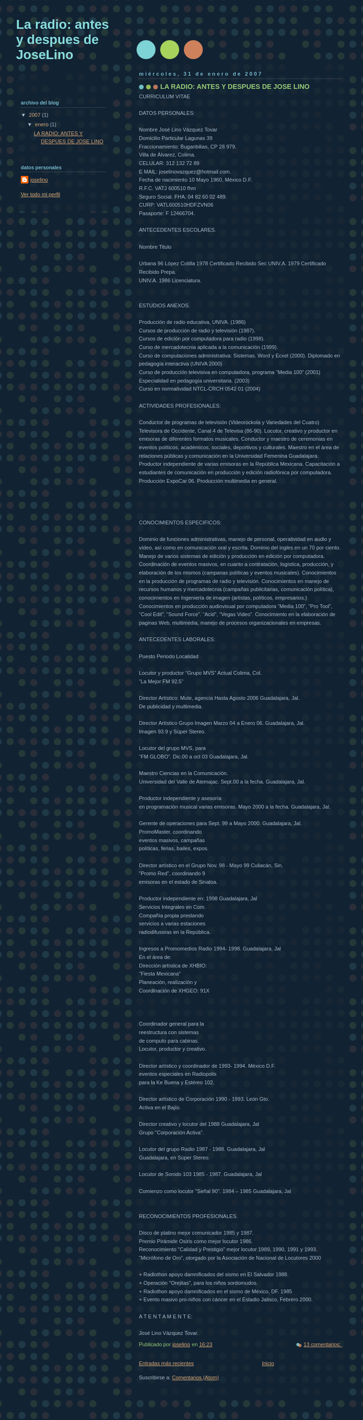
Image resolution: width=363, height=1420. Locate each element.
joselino (39, 180)
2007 (35, 115)
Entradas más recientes (166, 1363)
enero (42, 124)
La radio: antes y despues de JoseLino (62, 39)
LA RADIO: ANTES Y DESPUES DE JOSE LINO (235, 86)
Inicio (268, 1363)
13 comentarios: (322, 1344)
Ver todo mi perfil (40, 194)
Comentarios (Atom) (195, 1377)
